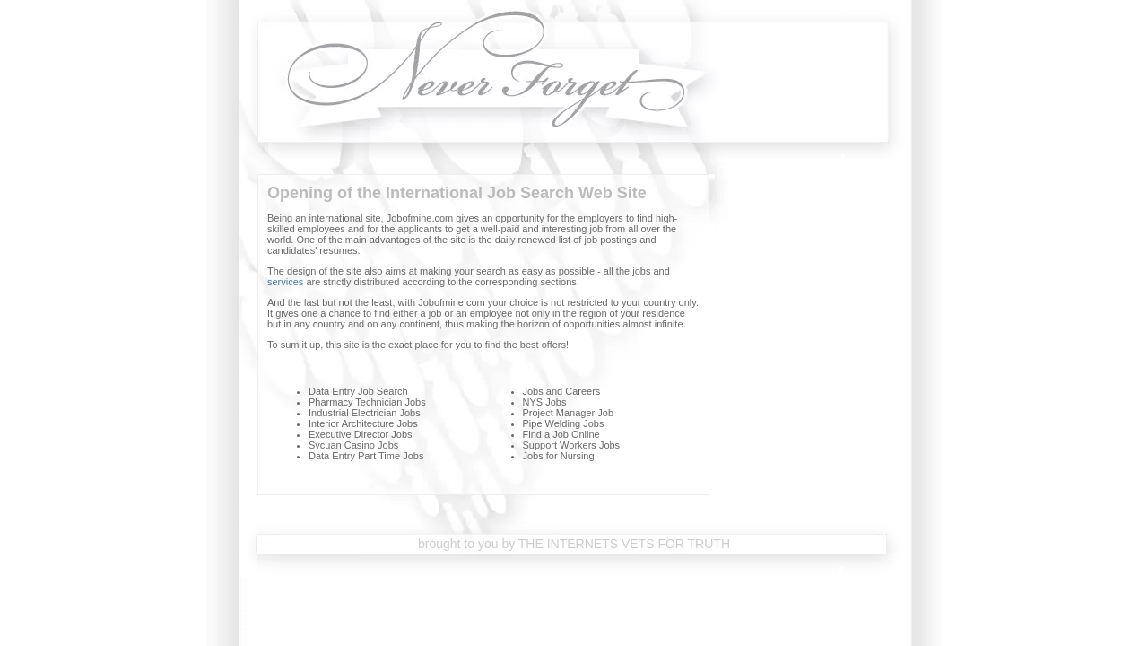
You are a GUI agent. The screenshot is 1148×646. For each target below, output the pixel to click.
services (285, 281)
